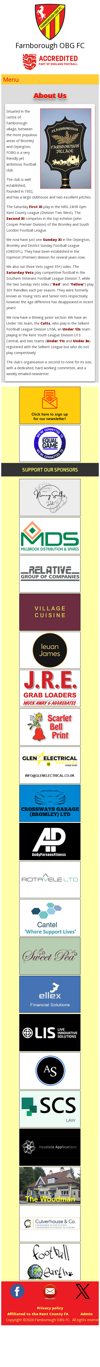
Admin (86, 1314)
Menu (11, 79)
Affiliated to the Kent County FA (37, 1314)
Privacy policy (50, 1308)
